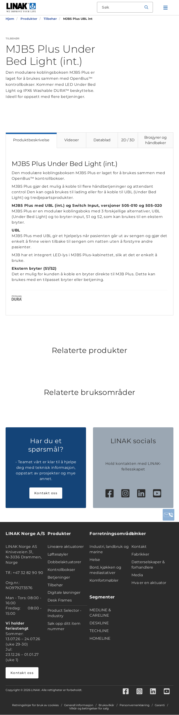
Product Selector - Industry (64, 613)
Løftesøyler (58, 554)
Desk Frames (60, 600)
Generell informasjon (78, 705)
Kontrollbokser (61, 569)
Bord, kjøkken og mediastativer (105, 570)
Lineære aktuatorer (66, 546)
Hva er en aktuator (148, 582)
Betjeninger (59, 577)
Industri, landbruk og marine (109, 549)
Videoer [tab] (71, 140)
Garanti (160, 705)
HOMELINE (100, 638)
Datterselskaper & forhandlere (148, 565)
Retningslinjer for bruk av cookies (35, 705)
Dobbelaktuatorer (64, 562)
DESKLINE (99, 623)
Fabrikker (140, 554)
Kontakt (139, 546)
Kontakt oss (45, 493)
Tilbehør (55, 585)
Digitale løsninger (64, 592)
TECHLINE (99, 631)
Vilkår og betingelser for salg (89, 708)
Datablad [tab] (101, 140)
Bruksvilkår (106, 705)
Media (137, 575)
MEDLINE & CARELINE (100, 613)
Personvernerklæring (134, 705)
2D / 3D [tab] (127, 140)
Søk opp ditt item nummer (64, 626)
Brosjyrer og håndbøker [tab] (155, 140)
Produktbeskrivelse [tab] (31, 140)
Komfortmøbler (104, 580)
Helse (95, 559)
